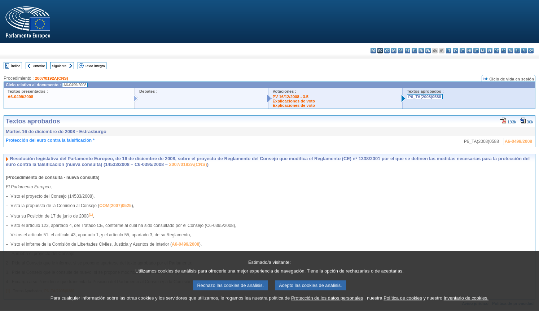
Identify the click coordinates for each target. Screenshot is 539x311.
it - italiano (448, 50)
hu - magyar (469, 50)
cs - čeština (387, 50)
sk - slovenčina (510, 50)
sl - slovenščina (517, 50)
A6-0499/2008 (20, 97)
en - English (421, 50)
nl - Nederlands (483, 50)
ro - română (503, 50)
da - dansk (393, 50)
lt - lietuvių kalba (462, 50)
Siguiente (59, 66)
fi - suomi (524, 50)
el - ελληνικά (414, 50)
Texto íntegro (95, 66)
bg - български (373, 50)
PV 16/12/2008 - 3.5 (291, 97)
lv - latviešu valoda (455, 50)
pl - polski (489, 50)
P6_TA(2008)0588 (424, 97)
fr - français (428, 50)
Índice (16, 66)
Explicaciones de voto (294, 101)
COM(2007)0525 (115, 205)
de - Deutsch (400, 50)
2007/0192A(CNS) (51, 78)
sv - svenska (531, 50)
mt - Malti (476, 50)
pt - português (496, 50)
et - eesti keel (407, 50)
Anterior (39, 66)
